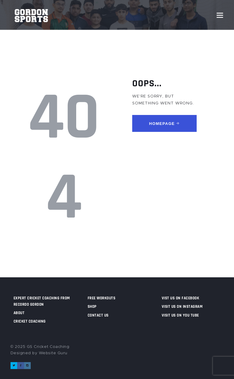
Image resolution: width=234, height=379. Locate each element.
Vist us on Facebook (180, 298)
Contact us (98, 315)
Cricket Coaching (30, 321)
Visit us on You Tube (180, 315)
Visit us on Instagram (182, 306)
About (19, 313)
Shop (92, 306)
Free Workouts (102, 298)
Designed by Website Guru (39, 353)
